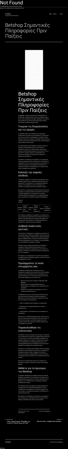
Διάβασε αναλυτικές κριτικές (33, 68)
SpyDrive (8, 14)
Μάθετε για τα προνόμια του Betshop (34, 85)
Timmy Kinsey (22, 412)
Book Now (2, 448)
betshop (22, 115)
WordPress (60, 442)
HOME (50, 14)
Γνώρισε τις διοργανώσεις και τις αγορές (35, 57)
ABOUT (55, 14)
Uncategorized (47, 411)
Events (61, 14)
